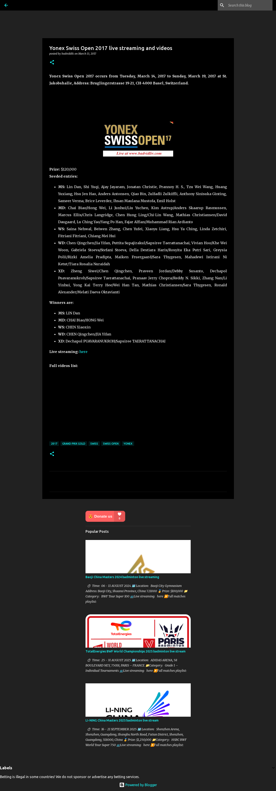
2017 (54, 443)
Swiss (94, 443)
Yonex (128, 443)
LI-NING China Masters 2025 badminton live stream (121, 720)
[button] (52, 63)
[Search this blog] (249, 5)
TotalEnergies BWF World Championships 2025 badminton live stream (135, 651)
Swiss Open (111, 443)
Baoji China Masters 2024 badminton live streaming (122, 577)
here (83, 351)
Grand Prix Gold (73, 443)
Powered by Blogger (138, 785)
